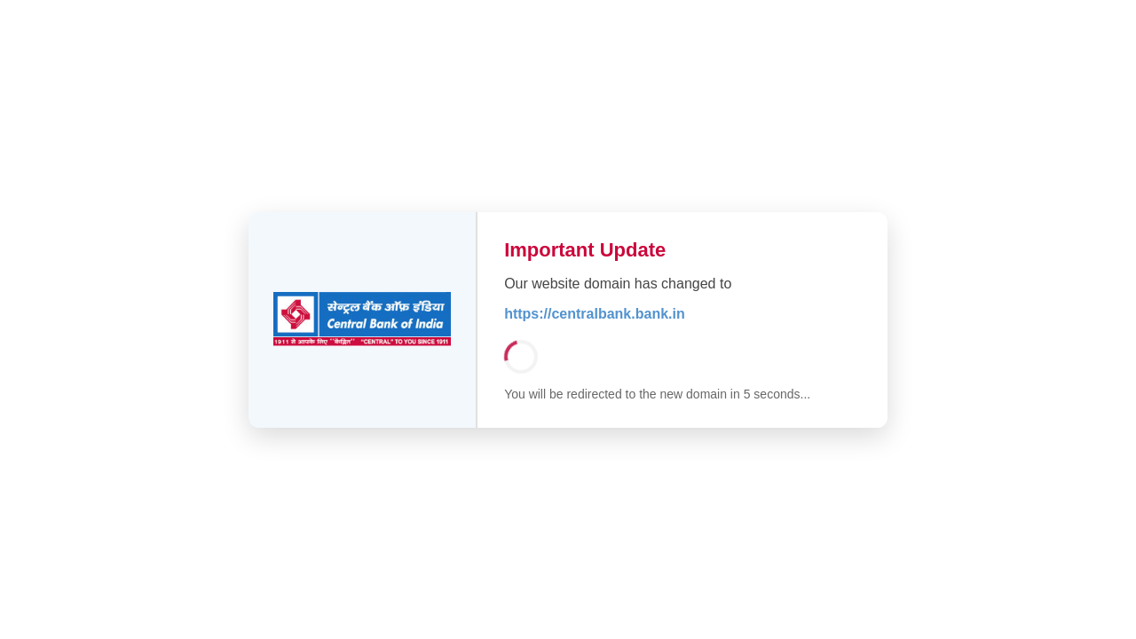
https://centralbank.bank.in (594, 313)
